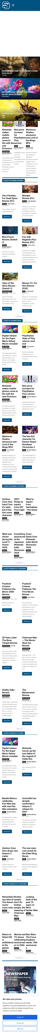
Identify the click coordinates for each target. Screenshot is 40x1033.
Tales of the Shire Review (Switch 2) (8, 286)
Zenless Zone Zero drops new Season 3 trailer (10, 852)
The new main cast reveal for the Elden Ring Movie (29, 852)
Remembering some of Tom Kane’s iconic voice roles (8, 902)
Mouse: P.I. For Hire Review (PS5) (29, 286)
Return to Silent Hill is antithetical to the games (8, 941)
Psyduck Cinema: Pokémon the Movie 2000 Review (8, 589)
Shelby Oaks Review (8, 691)
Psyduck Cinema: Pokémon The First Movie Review (29, 589)
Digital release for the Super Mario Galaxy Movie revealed (9, 339)
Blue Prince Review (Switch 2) (9, 240)
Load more (20, 316)
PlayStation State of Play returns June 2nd (28, 339)
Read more (7, 216)
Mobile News (6, 151)
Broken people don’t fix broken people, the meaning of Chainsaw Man (19, 906)
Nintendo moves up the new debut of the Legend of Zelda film (29, 753)
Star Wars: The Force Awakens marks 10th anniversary (31, 941)
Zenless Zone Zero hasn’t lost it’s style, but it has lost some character (7, 507)
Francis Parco (31, 245)
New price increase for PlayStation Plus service (20, 136)
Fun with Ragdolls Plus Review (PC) (29, 240)
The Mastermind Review (28, 693)
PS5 (24, 291)
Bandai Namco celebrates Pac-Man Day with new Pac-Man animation (9, 803)
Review (4, 203)
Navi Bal (13, 646)
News (3, 117)
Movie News (5, 96)
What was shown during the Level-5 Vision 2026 (7, 541)
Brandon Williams (7, 153)
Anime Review (6, 597)
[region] (20, 1014)
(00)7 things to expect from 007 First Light (19, 504)
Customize (20, 1023)
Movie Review (6, 645)
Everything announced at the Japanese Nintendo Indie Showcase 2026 (19, 543)
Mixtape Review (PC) (28, 197)
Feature (4, 75)
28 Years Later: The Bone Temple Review (9, 640)
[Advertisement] (20, 32)
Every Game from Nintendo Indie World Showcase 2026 (31, 541)
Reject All (20, 1029)
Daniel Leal (5, 293)
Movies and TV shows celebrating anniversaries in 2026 (20, 939)
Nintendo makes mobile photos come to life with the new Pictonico (8, 139)
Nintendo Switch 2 (7, 291)
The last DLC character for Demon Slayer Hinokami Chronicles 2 (29, 441)
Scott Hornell (29, 147)
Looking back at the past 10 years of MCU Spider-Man (32, 904)
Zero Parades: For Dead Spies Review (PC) (9, 198)
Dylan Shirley (11, 204)
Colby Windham (32, 201)
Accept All (20, 1017)
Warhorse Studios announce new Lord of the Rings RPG (32, 136)
